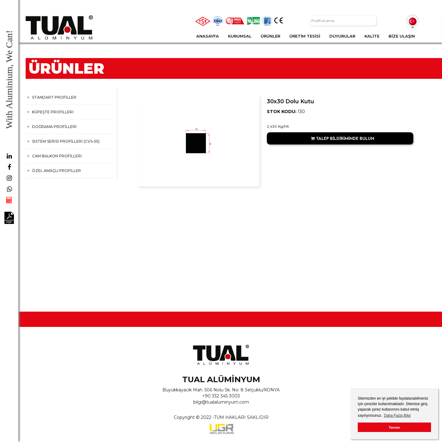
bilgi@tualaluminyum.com (221, 402)
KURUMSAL (240, 36)
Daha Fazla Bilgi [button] (397, 415)
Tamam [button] (394, 427)
